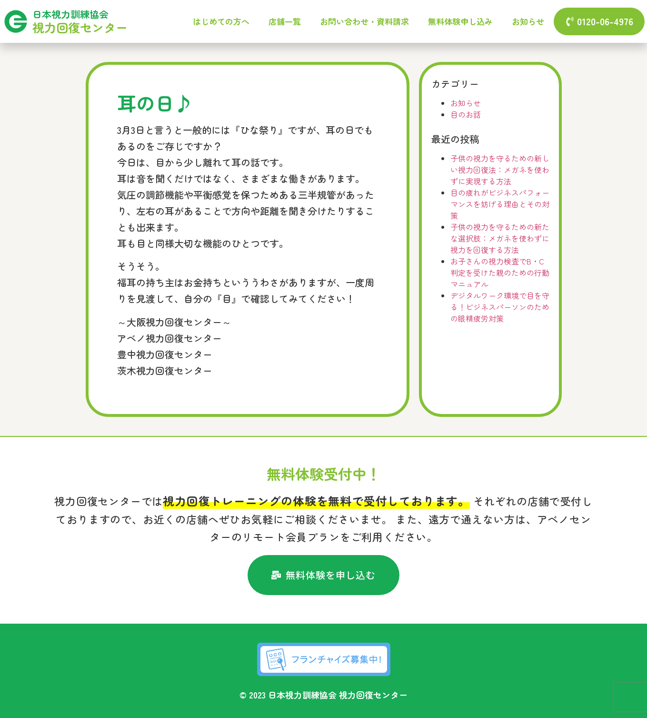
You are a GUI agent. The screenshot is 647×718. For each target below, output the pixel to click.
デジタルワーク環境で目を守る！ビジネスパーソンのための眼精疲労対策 (499, 307)
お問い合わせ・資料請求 (364, 21)
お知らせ (528, 21)
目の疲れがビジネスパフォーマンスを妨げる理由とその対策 (499, 204)
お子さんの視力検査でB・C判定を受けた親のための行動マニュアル (499, 272)
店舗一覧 (285, 21)
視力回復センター (80, 27)
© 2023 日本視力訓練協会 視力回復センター (323, 694)
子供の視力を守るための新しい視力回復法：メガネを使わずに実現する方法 (499, 169)
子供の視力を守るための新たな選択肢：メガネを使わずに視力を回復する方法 (499, 238)
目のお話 (465, 114)
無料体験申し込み (460, 21)
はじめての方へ (221, 21)
